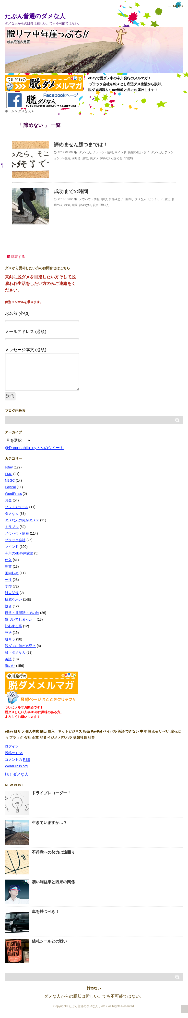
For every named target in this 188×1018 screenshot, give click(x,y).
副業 (8, 566)
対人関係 (12, 593)
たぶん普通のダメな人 (35, 16)
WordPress (13, 494)
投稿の (14, 753)
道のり (129, 199)
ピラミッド (155, 199)
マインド (120, 152)
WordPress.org (16, 766)
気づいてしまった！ (20, 619)
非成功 (128, 158)
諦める (118, 158)
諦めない (106, 158)
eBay (9, 467)
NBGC (10, 480)
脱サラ (10, 639)
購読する (16, 256)
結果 (75, 205)
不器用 (65, 158)
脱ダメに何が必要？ (20, 646)
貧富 (96, 205)
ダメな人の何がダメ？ (22, 520)
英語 (8, 659)
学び (104, 199)
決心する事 (13, 626)
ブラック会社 (15, 540)
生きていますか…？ (49, 823)
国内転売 (12, 573)
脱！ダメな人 (16, 774)
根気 (67, 205)
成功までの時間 (71, 191)
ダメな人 (85, 152)
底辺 (167, 199)
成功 (85, 158)
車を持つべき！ (45, 911)
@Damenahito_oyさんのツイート (34, 448)
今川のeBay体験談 (19, 553)
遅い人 (104, 205)
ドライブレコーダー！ (51, 793)
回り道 (76, 158)
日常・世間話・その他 (22, 613)
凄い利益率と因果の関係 (53, 882)
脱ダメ (94, 158)
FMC (8, 474)
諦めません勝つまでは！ (81, 144)
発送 (8, 633)
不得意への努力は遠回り (53, 852)
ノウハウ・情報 (103, 152)
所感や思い (135, 152)
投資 (8, 606)
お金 (8, 500)
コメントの (17, 760)
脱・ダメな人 (15, 652)
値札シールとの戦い (49, 941)
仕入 (8, 560)
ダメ (146, 152)
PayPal (10, 487)
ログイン (12, 746)
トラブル (12, 527)
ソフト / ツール (16, 507)
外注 (8, 580)
